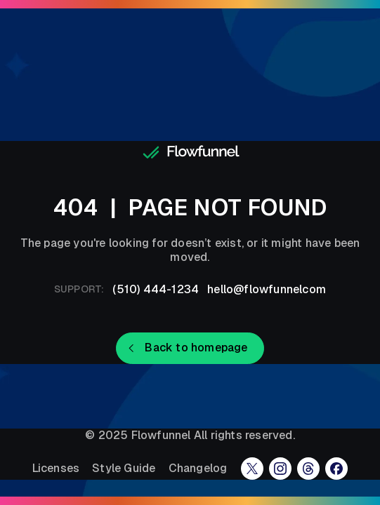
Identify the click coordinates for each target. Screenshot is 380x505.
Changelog (198, 469)
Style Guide (123, 469)
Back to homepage (196, 347)
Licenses (56, 469)
